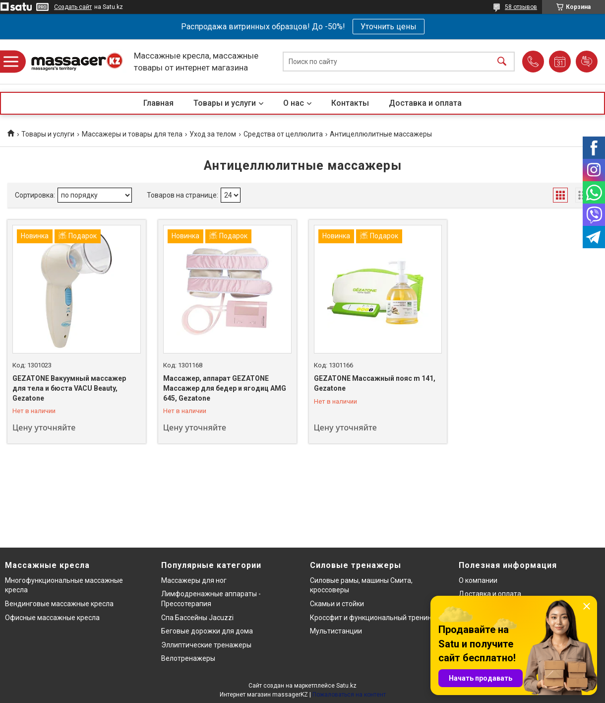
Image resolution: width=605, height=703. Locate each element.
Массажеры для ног (194, 580)
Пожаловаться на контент (349, 694)
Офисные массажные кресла (52, 618)
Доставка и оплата (425, 103)
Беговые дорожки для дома (207, 631)
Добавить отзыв (587, 61)
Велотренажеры (188, 658)
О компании (478, 580)
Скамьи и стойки (337, 604)
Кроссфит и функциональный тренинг (372, 618)
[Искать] (502, 62)
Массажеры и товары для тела (132, 134)
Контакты (350, 103)
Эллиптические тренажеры (206, 645)
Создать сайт (73, 6)
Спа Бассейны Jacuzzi (197, 618)
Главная (158, 103)
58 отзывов (521, 6)
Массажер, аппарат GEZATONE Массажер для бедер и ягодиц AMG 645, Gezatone (224, 388)
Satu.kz (346, 685)
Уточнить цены (389, 26)
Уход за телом (212, 134)
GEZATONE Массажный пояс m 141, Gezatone (374, 383)
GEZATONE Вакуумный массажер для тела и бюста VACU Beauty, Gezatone (69, 388)
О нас (293, 103)
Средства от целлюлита (283, 134)
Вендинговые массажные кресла (59, 604)
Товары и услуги (224, 103)
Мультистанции (336, 631)
